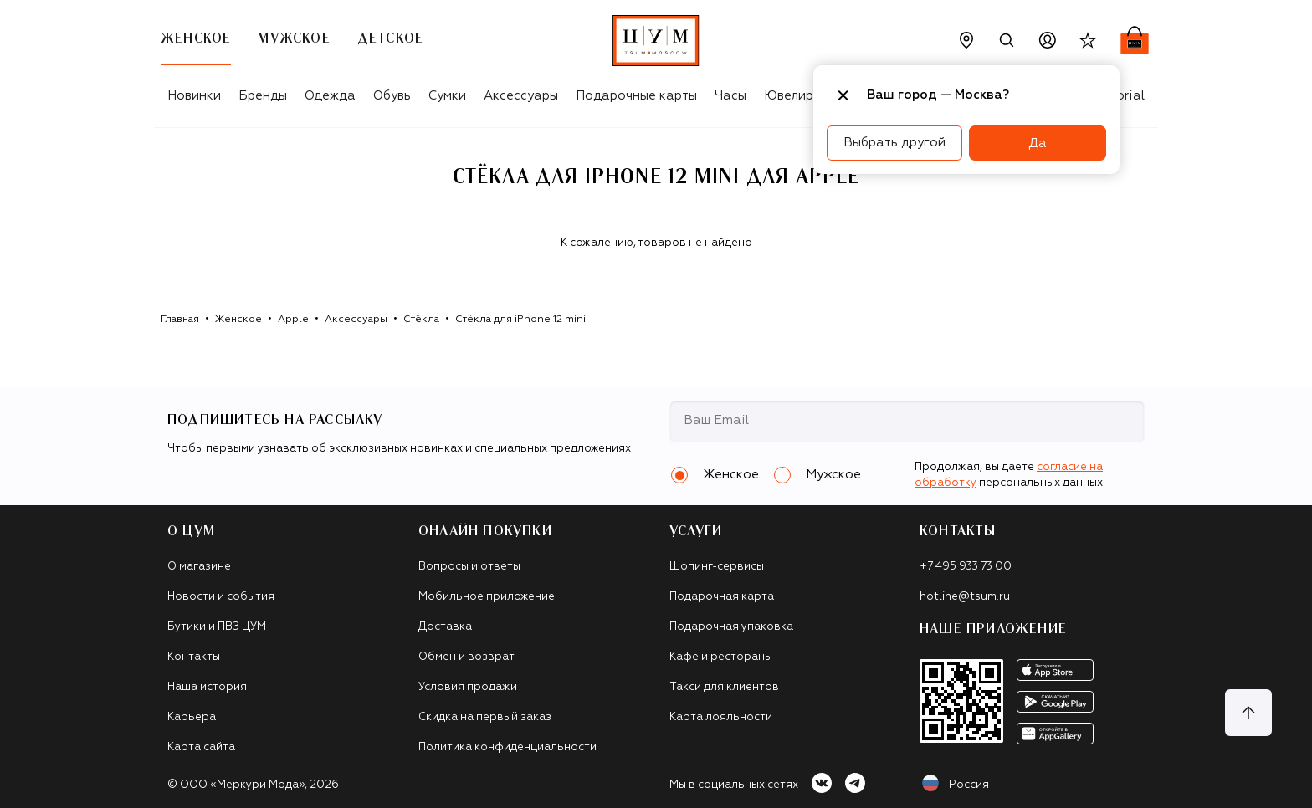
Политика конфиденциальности (507, 747)
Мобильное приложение (486, 596)
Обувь (392, 95)
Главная (180, 320)
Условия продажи (467, 687)
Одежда (330, 95)
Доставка (445, 626)
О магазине (199, 566)
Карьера (191, 717)
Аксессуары (521, 95)
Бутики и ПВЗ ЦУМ (216, 626)
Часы (730, 95)
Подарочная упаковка (731, 626)
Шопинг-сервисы (716, 566)
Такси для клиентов (724, 687)
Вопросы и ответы (469, 566)
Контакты (193, 657)
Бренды (262, 95)
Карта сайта (201, 747)
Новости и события (220, 596)
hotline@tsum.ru (965, 596)
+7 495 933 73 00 (966, 566)
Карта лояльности (720, 717)
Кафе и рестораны (720, 657)
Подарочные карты (636, 95)
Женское (238, 320)
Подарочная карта (721, 596)
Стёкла (421, 320)
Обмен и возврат (466, 657)
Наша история (207, 687)
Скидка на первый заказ (484, 717)
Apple (293, 320)
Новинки (194, 95)
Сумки (447, 95)
